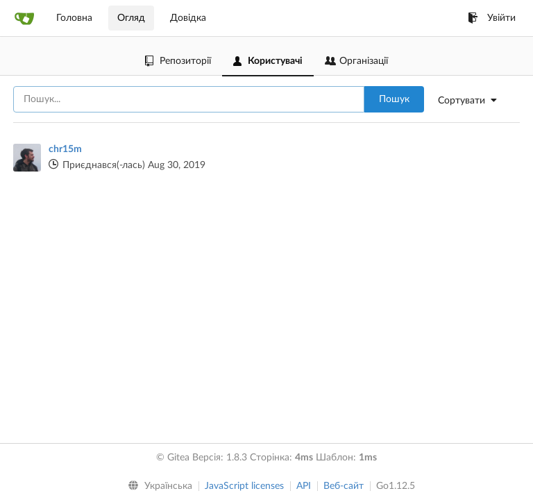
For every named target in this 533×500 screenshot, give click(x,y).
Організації (356, 61)
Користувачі (268, 61)
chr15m (65, 149)
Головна (74, 18)
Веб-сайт (343, 486)
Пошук (394, 99)
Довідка (188, 18)
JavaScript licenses (244, 486)
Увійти (492, 18)
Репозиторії (178, 61)
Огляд (131, 18)
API (303, 486)
